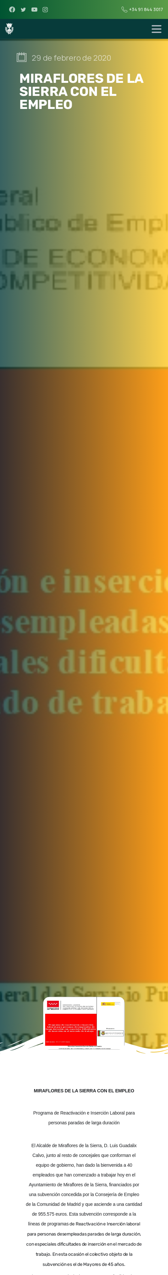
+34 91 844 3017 (142, 9)
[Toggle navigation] (156, 29)
